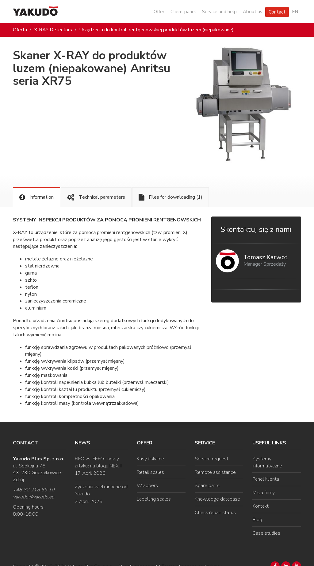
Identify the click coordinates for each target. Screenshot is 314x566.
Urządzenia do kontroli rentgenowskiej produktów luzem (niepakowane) (156, 29)
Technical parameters (96, 197)
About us (252, 12)
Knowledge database (217, 499)
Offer (159, 12)
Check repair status (215, 512)
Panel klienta (265, 479)
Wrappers (147, 485)
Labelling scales (154, 499)
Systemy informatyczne (267, 462)
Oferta (20, 29)
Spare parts (207, 485)
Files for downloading (170, 197)
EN (295, 12)
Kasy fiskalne (150, 458)
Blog (257, 519)
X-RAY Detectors (53, 29)
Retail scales (150, 472)
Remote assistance (215, 472)
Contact (277, 12)
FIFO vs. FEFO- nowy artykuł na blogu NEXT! (98, 462)
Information (36, 197)
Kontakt (260, 506)
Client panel (183, 12)
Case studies (266, 533)
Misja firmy (263, 492)
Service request (211, 458)
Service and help (219, 12)
